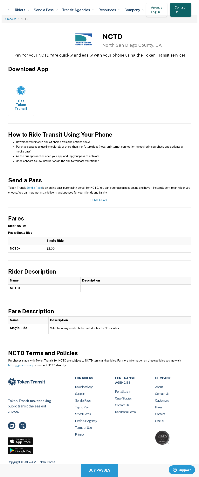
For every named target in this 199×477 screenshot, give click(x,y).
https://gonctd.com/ (20, 365)
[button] (21, 10)
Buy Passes (99, 470)
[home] (10, 9)
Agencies (10, 19)
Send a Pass (34, 187)
